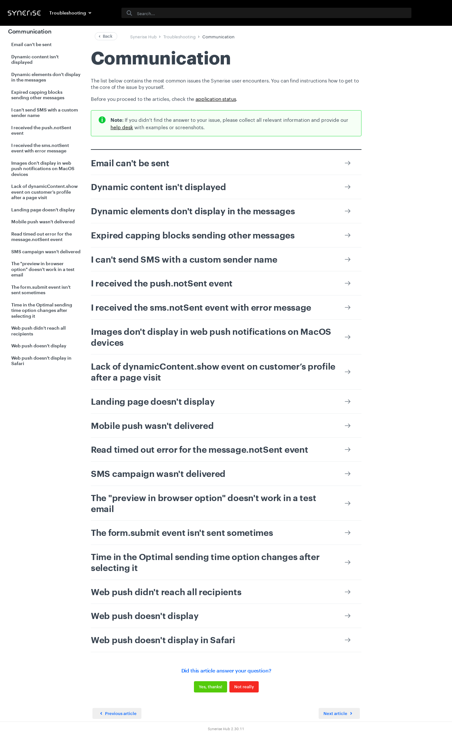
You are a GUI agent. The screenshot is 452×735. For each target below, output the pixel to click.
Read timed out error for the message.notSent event (41, 236)
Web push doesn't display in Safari (41, 360)
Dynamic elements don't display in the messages (46, 77)
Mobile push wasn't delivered (43, 221)
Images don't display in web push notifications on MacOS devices (42, 168)
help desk (122, 127)
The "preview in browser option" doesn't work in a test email (42, 269)
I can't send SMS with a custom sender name (44, 112)
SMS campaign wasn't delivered (46, 251)
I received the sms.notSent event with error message (40, 148)
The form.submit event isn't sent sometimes (41, 289)
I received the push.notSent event (41, 130)
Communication (29, 31)
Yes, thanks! (210, 686)
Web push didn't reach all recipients (38, 330)
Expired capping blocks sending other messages (37, 95)
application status (216, 98)
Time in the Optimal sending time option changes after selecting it (41, 310)
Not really (244, 686)
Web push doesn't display (38, 345)
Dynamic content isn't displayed (35, 59)
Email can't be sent (31, 44)
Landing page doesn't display (43, 209)
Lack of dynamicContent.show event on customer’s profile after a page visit (44, 191)
